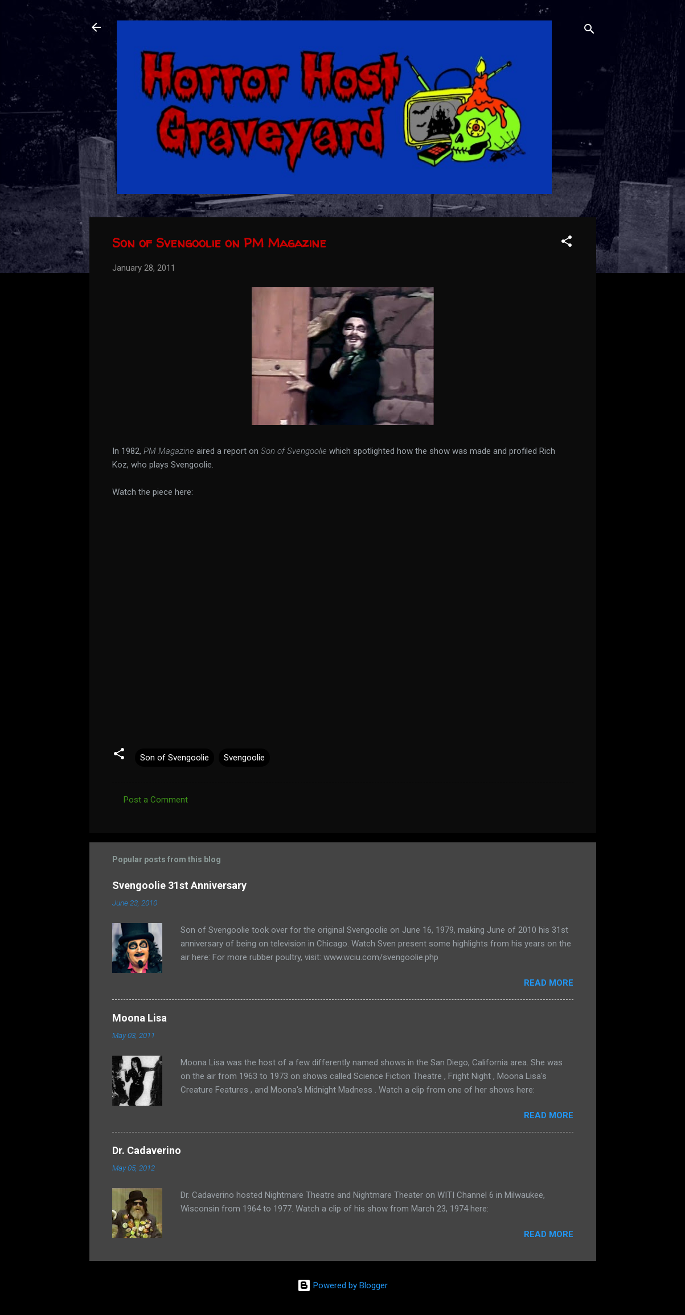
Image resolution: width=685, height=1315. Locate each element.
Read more (548, 983)
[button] (566, 243)
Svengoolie (244, 757)
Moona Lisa (139, 1018)
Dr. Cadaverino (146, 1150)
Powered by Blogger (342, 1285)
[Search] (589, 31)
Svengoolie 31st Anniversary (179, 885)
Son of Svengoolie (174, 757)
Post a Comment (156, 800)
